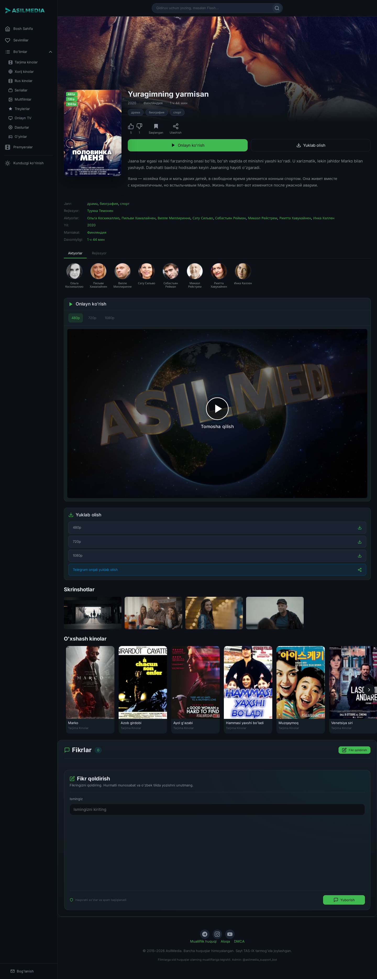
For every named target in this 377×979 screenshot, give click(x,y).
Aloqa (225, 941)
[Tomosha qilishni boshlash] (217, 413)
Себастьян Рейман (230, 218)
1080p (109, 318)
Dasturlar (18, 127)
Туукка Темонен (100, 211)
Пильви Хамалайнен (138, 218)
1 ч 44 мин (178, 103)
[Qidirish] (277, 8)
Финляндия (153, 103)
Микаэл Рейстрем (262, 218)
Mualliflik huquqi (203, 941)
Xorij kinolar (21, 71)
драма (135, 112)
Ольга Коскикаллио (103, 218)
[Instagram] (217, 934)
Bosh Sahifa (19, 28)
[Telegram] (204, 934)
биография (156, 112)
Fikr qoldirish (354, 750)
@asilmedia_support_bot (260, 959)
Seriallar (17, 90)
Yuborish (344, 900)
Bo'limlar (29, 51)
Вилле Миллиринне (174, 218)
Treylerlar (19, 109)
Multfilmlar (19, 99)
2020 (132, 103)
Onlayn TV (19, 118)
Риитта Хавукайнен (295, 218)
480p (75, 318)
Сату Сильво (202, 218)
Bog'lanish (22, 971)
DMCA (239, 941)
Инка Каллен (323, 218)
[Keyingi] (369, 690)
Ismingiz (76, 799)
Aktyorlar (75, 253)
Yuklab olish (310, 145)
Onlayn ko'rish (187, 145)
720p (92, 318)
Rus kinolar (20, 81)
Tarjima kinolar (23, 62)
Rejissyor (99, 253)
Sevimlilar (17, 40)
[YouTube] (230, 934)
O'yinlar (17, 136)
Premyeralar (19, 147)
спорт (177, 112)
